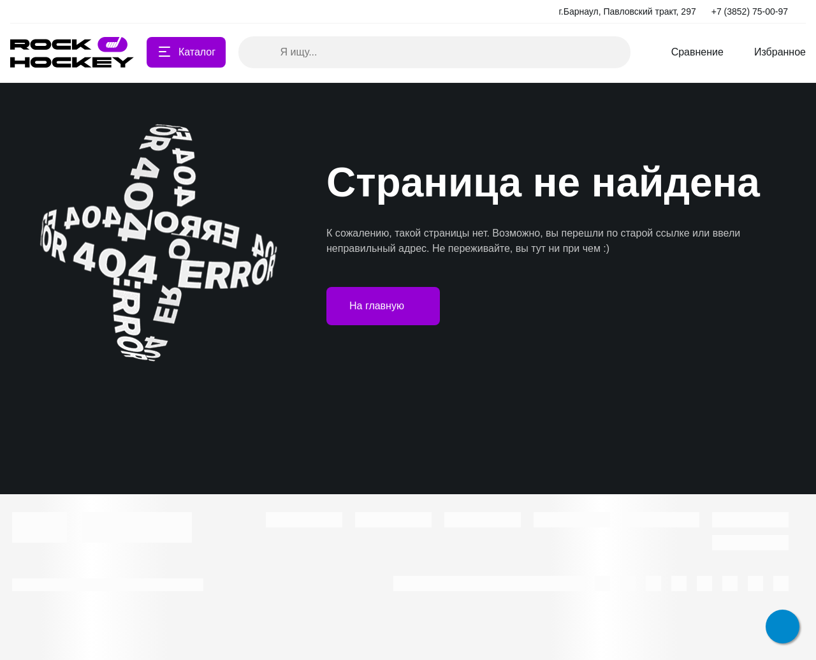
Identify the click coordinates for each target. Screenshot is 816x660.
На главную (383, 306)
